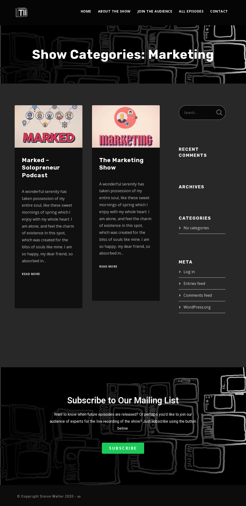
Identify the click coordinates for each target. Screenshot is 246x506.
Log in (189, 271)
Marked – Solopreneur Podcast (41, 167)
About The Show (114, 11)
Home (86, 11)
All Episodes (191, 11)
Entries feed (194, 283)
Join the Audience (154, 11)
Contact (219, 11)
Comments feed (198, 295)
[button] (123, 448)
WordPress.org (197, 307)
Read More (31, 274)
